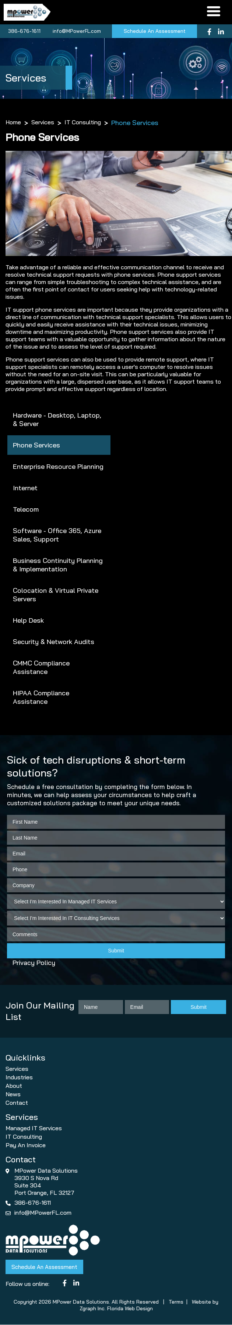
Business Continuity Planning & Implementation (58, 565)
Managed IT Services (34, 1128)
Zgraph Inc (92, 1308)
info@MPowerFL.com (76, 31)
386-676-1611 (23, 31)
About (14, 1086)
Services (42, 123)
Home (13, 123)
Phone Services (36, 445)
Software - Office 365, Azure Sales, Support (57, 535)
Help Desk (28, 620)
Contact (17, 1103)
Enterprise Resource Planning (58, 467)
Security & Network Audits (53, 642)
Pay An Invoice (26, 1145)
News (13, 1094)
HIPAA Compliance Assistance (41, 697)
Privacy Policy (34, 963)
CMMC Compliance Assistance (41, 667)
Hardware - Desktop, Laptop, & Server (57, 419)
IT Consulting (82, 123)
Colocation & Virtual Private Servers (55, 595)
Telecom (26, 509)
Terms (176, 1302)
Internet (25, 488)
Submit (116, 951)
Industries (19, 1077)
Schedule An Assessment (155, 31)
